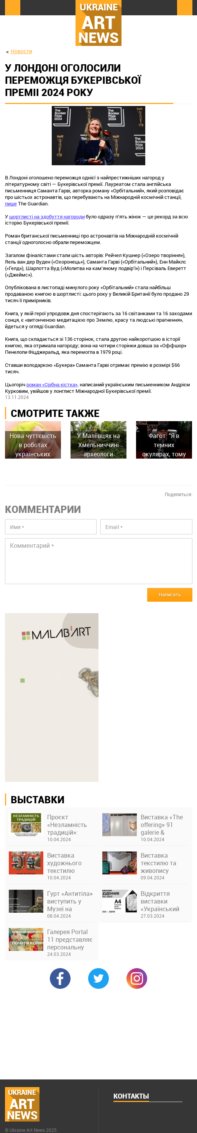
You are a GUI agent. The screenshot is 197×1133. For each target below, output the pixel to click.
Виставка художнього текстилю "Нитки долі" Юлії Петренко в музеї (70, 862)
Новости (21, 51)
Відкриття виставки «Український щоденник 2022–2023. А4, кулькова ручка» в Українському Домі (162, 901)
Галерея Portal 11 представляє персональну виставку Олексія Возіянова (70, 939)
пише (11, 203)
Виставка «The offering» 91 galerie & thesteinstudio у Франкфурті (162, 824)
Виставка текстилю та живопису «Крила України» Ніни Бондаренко (164, 862)
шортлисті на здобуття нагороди (47, 216)
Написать (170, 594)
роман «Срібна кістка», (52, 384)
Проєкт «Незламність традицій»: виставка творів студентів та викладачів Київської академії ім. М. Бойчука (70, 824)
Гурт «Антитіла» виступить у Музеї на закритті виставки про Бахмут (70, 901)
